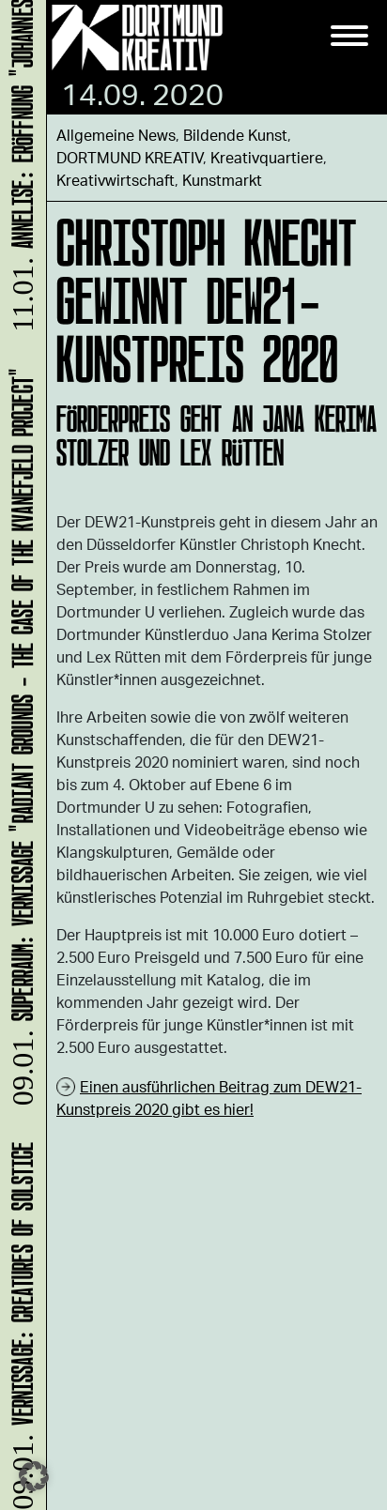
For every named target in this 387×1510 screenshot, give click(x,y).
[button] (34, 1476)
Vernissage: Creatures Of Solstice (19, 1324)
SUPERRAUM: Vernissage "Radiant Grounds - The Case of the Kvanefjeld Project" (19, 739)
